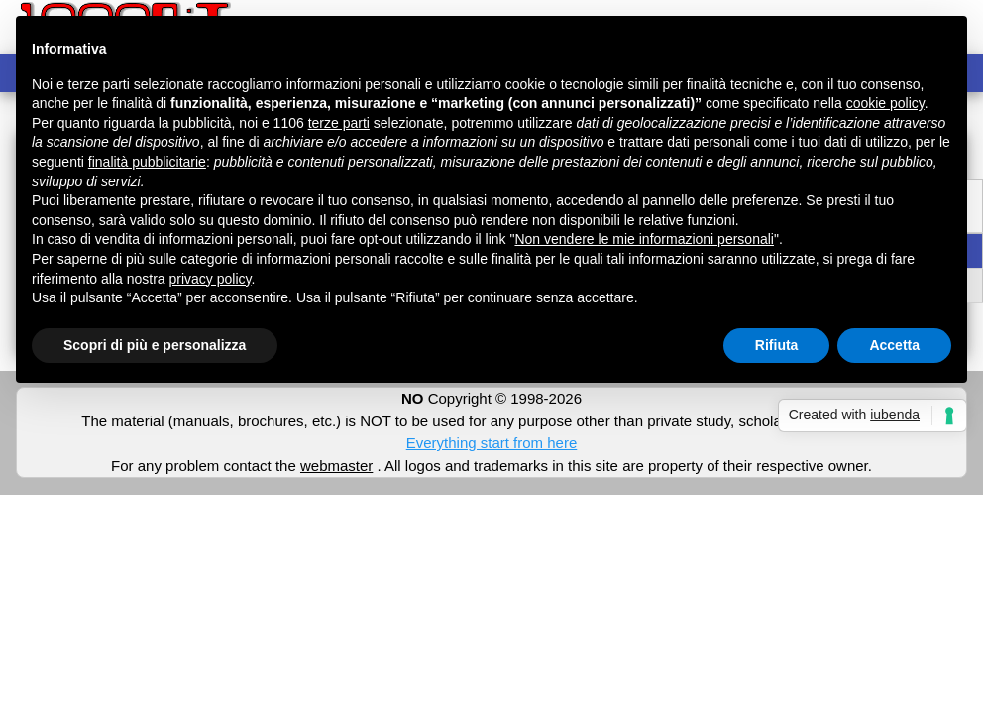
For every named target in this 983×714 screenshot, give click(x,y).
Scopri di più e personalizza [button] (154, 345)
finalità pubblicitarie (147, 162)
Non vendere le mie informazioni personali (643, 239)
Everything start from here (492, 442)
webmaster (336, 465)
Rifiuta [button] (777, 345)
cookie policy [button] (885, 103)
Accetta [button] (894, 345)
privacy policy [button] (210, 279)
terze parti (339, 123)
